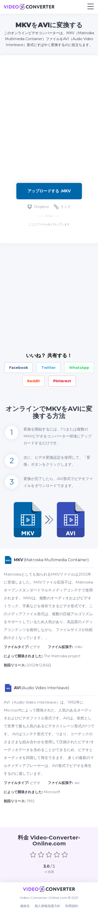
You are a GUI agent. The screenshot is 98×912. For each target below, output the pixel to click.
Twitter (48, 367)
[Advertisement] (49, 117)
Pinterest (62, 381)
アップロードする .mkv (49, 191)
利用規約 (71, 906)
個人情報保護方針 (47, 906)
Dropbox (38, 206)
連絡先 (25, 906)
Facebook (18, 367)
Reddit (33, 381)
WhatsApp (79, 367)
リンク (62, 206)
